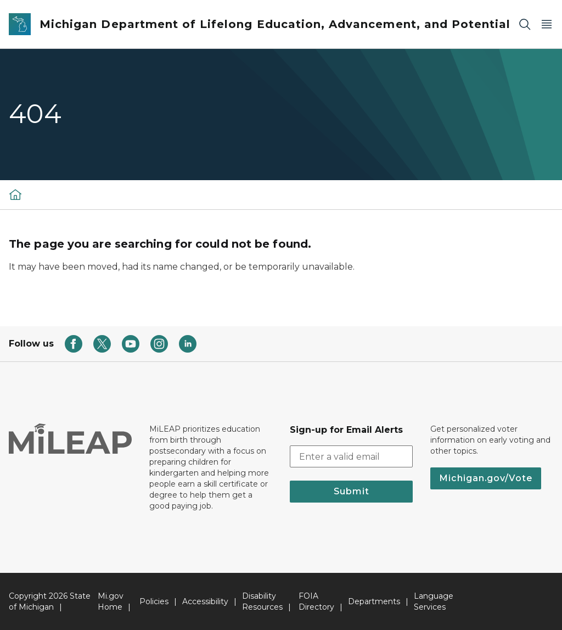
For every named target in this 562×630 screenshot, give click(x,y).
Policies (153, 601)
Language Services (433, 601)
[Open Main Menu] (546, 24)
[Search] (524, 24)
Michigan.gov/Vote (485, 478)
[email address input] (351, 456)
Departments (374, 601)
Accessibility (205, 601)
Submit (351, 491)
